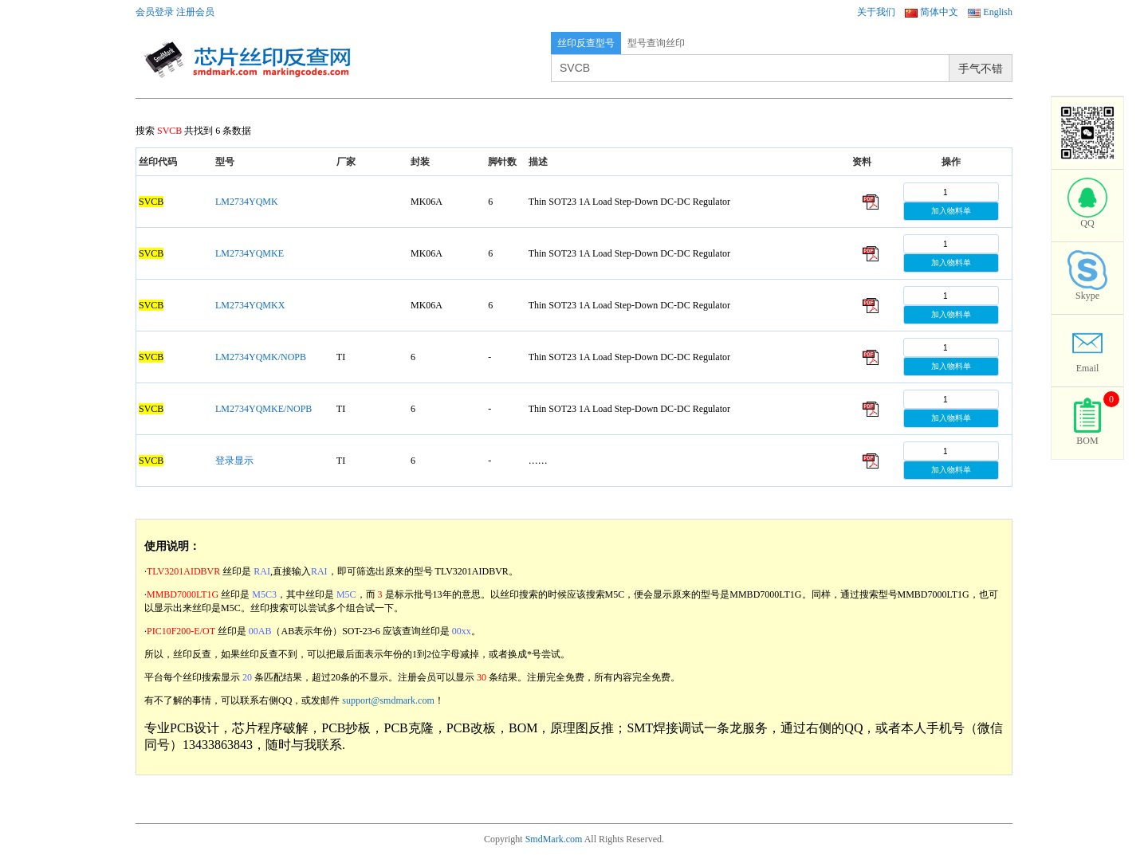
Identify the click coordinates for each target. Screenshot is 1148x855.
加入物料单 (951, 210)
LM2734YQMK (246, 201)
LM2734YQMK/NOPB (260, 357)
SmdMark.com (554, 839)
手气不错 (980, 68)
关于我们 (876, 12)
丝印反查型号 (586, 43)
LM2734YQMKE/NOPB (263, 408)
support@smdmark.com (388, 700)
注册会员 (195, 12)
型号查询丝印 (656, 43)
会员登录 (155, 12)
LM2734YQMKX (250, 305)
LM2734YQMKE (249, 253)
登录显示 (234, 460)
